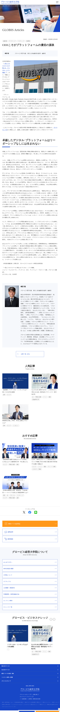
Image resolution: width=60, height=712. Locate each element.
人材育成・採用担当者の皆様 (34, 698)
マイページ (30, 696)
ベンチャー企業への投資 (7, 677)
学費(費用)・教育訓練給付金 (30, 594)
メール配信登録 (23, 698)
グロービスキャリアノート (8, 706)
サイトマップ (22, 696)
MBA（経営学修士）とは (7, 702)
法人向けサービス (6, 669)
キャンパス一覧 (30, 607)
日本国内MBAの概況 (18, 702)
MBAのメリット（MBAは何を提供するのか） (49, 704)
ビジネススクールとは (17, 704)
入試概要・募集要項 (30, 587)
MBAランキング (55, 702)
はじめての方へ (30, 562)
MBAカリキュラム (46, 702)
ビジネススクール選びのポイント (31, 704)
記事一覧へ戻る (23, 354)
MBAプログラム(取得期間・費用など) (33, 702)
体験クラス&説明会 (29, 524)
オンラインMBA (30, 600)
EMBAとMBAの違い (6, 704)
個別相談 (29, 539)
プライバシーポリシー (25, 694)
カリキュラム (30, 581)
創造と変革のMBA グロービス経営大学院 (11, 5)
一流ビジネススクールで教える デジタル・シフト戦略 (6, 68)
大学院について (30, 575)
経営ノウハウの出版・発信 (8, 673)
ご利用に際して (35, 694)
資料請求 (29, 532)
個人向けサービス (6, 666)
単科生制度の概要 (30, 568)
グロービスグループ (6, 681)
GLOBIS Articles (25, 5)
